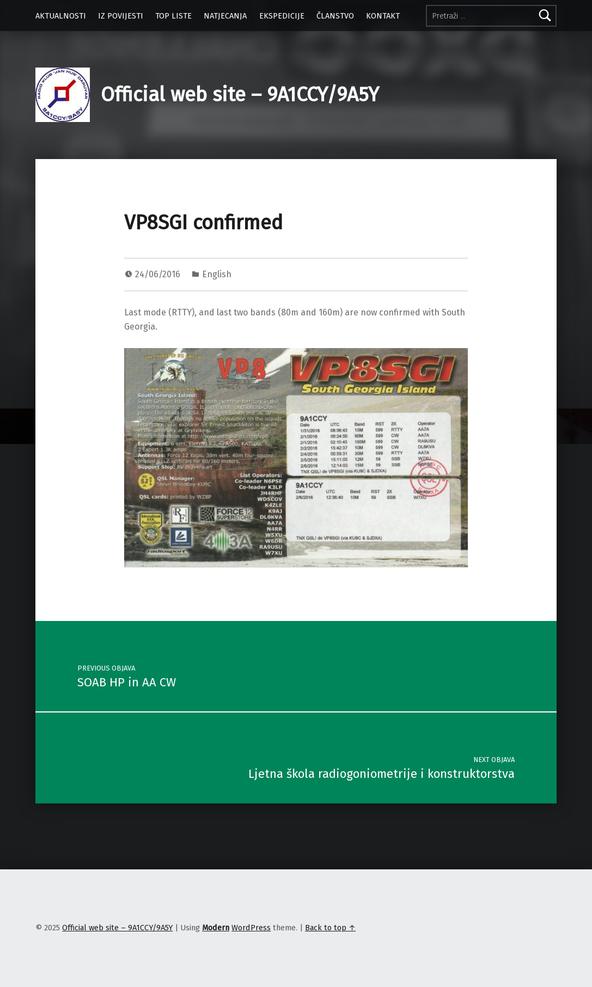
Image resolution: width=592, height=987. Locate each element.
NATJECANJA (225, 16)
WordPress (251, 928)
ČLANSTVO (335, 16)
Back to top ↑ (330, 928)
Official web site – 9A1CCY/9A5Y (240, 95)
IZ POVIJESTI (120, 16)
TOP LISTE (173, 16)
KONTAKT (383, 16)
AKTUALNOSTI (60, 16)
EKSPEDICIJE (281, 16)
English (216, 274)
